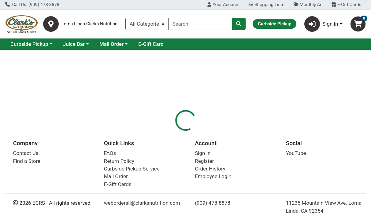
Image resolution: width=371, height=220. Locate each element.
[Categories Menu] (147, 24)
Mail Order (164, 44)
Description (230, 133)
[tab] (171, 133)
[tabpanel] (262, 173)
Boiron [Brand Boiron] (226, 164)
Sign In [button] (321, 24)
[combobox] (200, 24)
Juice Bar (127, 44)
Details (172, 133)
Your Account (223, 4)
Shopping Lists (266, 4)
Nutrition (199, 133)
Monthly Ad (307, 4)
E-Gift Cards (346, 4)
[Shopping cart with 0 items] (358, 24)
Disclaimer (264, 133)
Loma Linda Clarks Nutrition (89, 24)
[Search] (200, 24)
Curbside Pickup (82, 44)
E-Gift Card (204, 44)
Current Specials (29, 44)
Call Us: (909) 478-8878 (32, 4)
